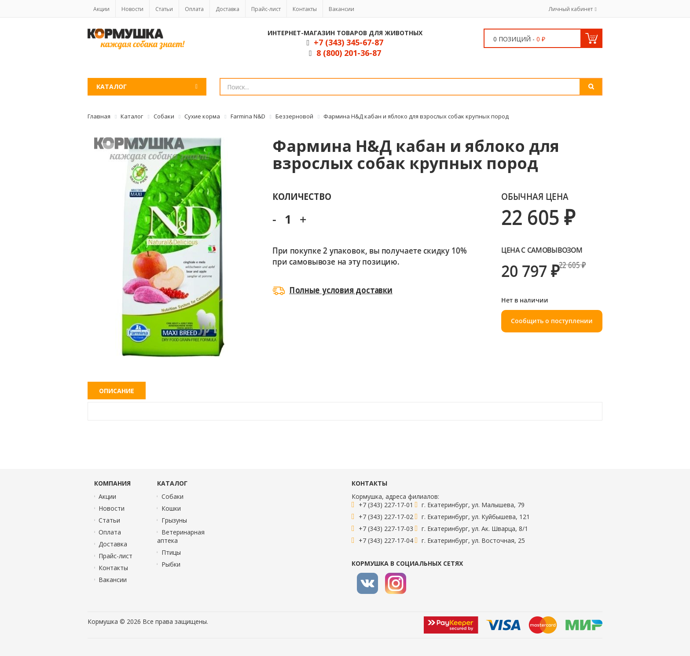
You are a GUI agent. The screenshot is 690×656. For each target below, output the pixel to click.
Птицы (171, 552)
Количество (301, 196)
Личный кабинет (571, 9)
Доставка (227, 9)
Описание (116, 391)
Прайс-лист (266, 9)
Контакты (305, 9)
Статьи (164, 9)
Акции (101, 9)
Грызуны (174, 520)
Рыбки (170, 564)
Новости (132, 9)
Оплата (194, 9)
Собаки (172, 496)
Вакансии (341, 9)
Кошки (171, 508)
